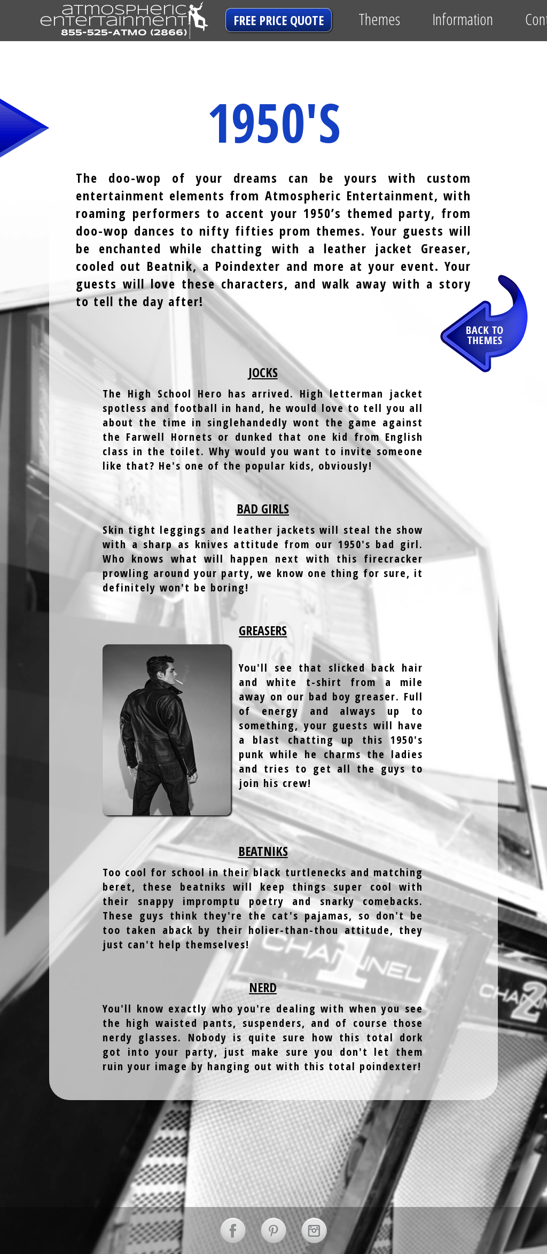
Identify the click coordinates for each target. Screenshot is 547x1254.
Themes (379, 19)
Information (462, 19)
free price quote (278, 20)
